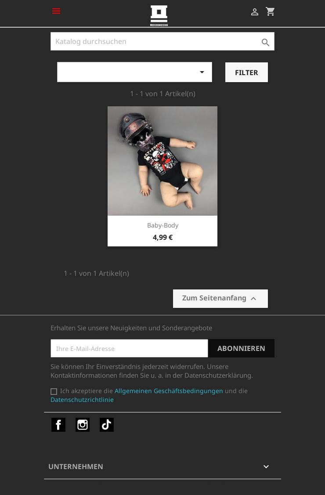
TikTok (107, 425)
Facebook (58, 425)
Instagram (83, 425)
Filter (246, 72)
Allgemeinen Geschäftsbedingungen (169, 391)
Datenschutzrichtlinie (82, 399)
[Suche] (162, 41)
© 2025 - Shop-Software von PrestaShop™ (162, 483)
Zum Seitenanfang (220, 298)
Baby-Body (162, 225)
